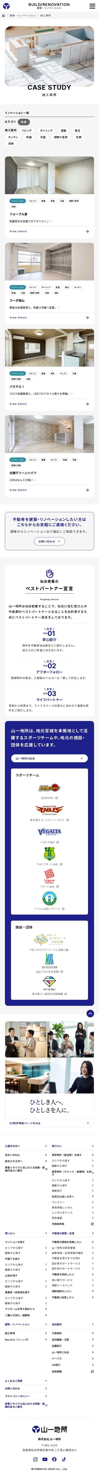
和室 (29, 137)
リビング (27, 130)
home (3, 15)
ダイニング (46, 130)
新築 (24, 122)
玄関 (78, 137)
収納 (11, 143)
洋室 (43, 137)
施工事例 (46, 15)
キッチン (13, 137)
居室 (63, 130)
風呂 (77, 130)
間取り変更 (61, 137)
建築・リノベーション (23, 15)
